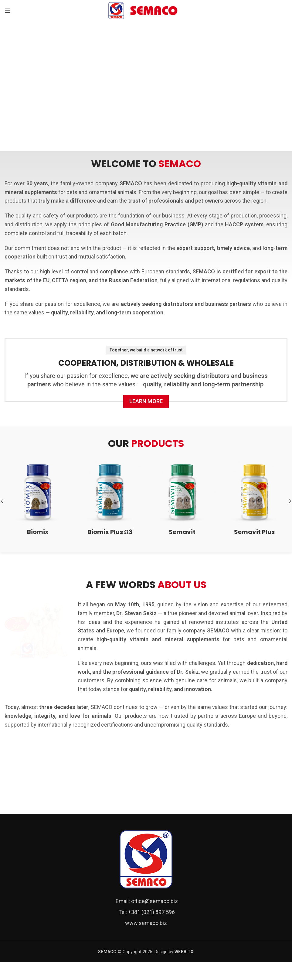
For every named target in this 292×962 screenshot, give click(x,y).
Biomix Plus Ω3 (109, 532)
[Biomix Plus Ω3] (110, 492)
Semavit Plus (254, 532)
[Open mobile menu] (8, 11)
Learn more (146, 401)
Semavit (182, 532)
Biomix (38, 532)
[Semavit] (182, 492)
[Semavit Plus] (254, 492)
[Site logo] (146, 10)
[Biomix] (38, 492)
